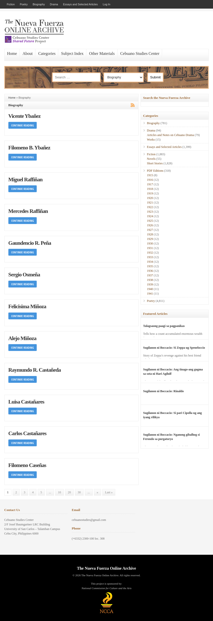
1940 (150, 289)
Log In (106, 4)
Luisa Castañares (26, 402)
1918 (150, 189)
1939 (150, 284)
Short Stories (155, 163)
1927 (150, 230)
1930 (150, 243)
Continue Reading (22, 125)
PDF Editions (155, 170)
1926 (150, 225)
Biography (39, 4)
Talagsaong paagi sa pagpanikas (164, 326)
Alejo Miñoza (22, 338)
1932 (150, 252)
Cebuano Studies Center (140, 53)
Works (151, 139)
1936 (150, 271)
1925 (150, 221)
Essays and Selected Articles (80, 4)
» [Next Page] (97, 492)
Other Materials (102, 53)
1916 (150, 180)
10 (59, 492)
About (28, 53)
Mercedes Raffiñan (28, 211)
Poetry (24, 4)
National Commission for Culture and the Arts (106, 588)
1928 (150, 234)
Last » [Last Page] (109, 492)
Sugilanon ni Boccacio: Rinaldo (163, 391)
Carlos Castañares (27, 433)
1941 (150, 293)
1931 (150, 248)
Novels (151, 159)
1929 (150, 239)
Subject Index (72, 53)
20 (69, 492)
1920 (150, 198)
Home (12, 53)
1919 (150, 193)
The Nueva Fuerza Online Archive (106, 568)
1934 (150, 261)
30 (79, 492)
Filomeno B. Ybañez (29, 148)
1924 (150, 216)
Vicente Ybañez (24, 116)
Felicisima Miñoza (27, 306)
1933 (150, 257)
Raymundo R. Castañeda (34, 370)
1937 (150, 275)
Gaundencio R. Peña (29, 243)
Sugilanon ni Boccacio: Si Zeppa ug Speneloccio (174, 347)
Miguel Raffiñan (25, 179)
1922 (150, 207)
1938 (150, 280)
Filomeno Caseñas (27, 465)
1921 (150, 202)
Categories (46, 53)
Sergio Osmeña (24, 275)
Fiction (11, 4)
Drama (54, 4)
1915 (150, 175)
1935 (150, 266)
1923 (150, 211)
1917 (150, 184)
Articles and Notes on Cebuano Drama (170, 135)
